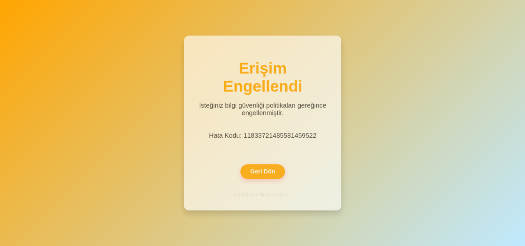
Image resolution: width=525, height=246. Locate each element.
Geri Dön (262, 170)
